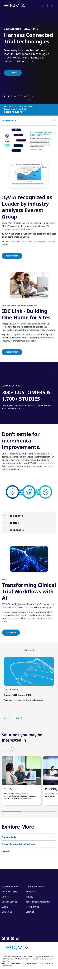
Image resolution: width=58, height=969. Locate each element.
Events (5, 906)
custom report (39, 244)
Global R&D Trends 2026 (17, 695)
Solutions (12, 106)
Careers (5, 896)
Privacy (29, 896)
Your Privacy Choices (36, 901)
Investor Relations (11, 886)
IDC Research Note (22, 326)
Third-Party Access (35, 886)
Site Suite (10, 788)
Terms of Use (32, 906)
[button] (4, 96)
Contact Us (7, 911)
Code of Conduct (9, 901)
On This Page (9, 121)
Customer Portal (10, 891)
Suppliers (30, 891)
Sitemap (30, 911)
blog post (48, 609)
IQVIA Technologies (26, 106)
